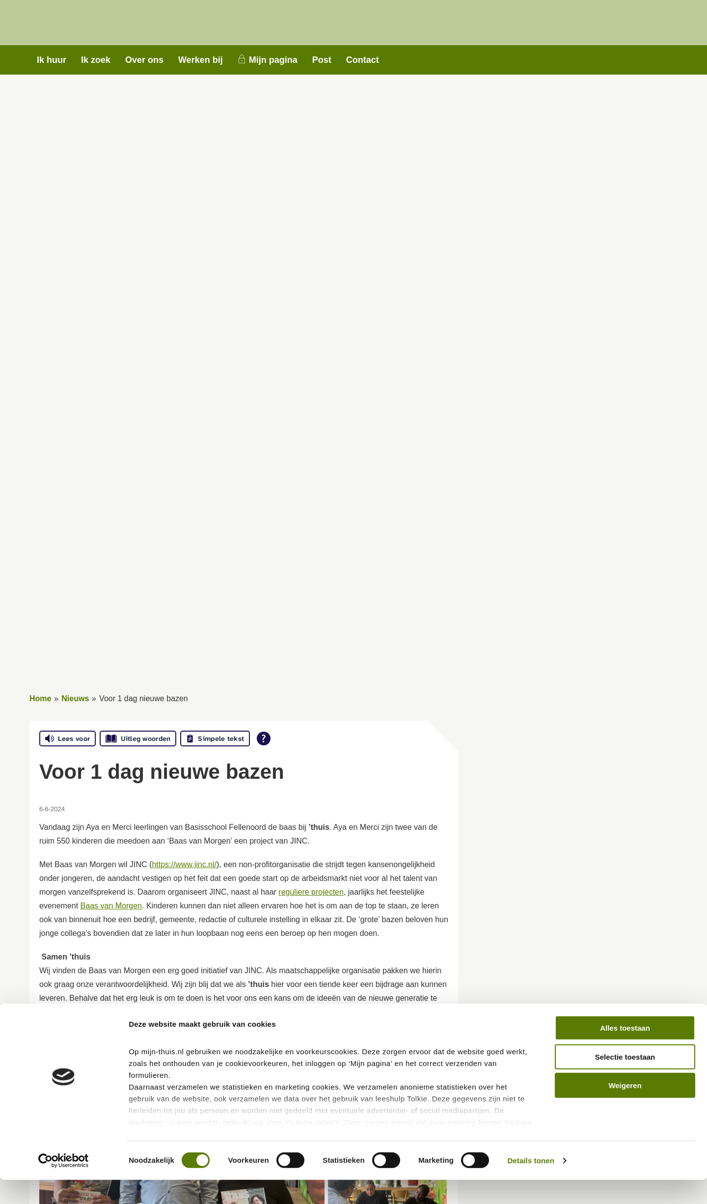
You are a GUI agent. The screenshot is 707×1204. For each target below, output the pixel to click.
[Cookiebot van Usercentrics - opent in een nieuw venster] (64, 1184)
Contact (362, 60)
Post (321, 60)
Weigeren (624, 1110)
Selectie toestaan (625, 1081)
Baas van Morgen (111, 906)
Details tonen (530, 1184)
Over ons (144, 60)
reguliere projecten (311, 892)
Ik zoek (95, 60)
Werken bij (200, 60)
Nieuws (75, 698)
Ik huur (51, 60)
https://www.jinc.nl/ (184, 864)
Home (40, 698)
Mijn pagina (273, 60)
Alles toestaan (625, 1052)
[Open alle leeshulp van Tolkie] (264, 738)
